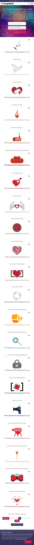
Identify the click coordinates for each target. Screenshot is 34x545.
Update (17, 32)
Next (17, 521)
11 (19, 518)
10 (17, 518)
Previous (6, 518)
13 (25, 518)
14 (27, 518)
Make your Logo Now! (17, 524)
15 (30, 518)
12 (22, 518)
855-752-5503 (11, 1)
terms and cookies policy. (21, 538)
